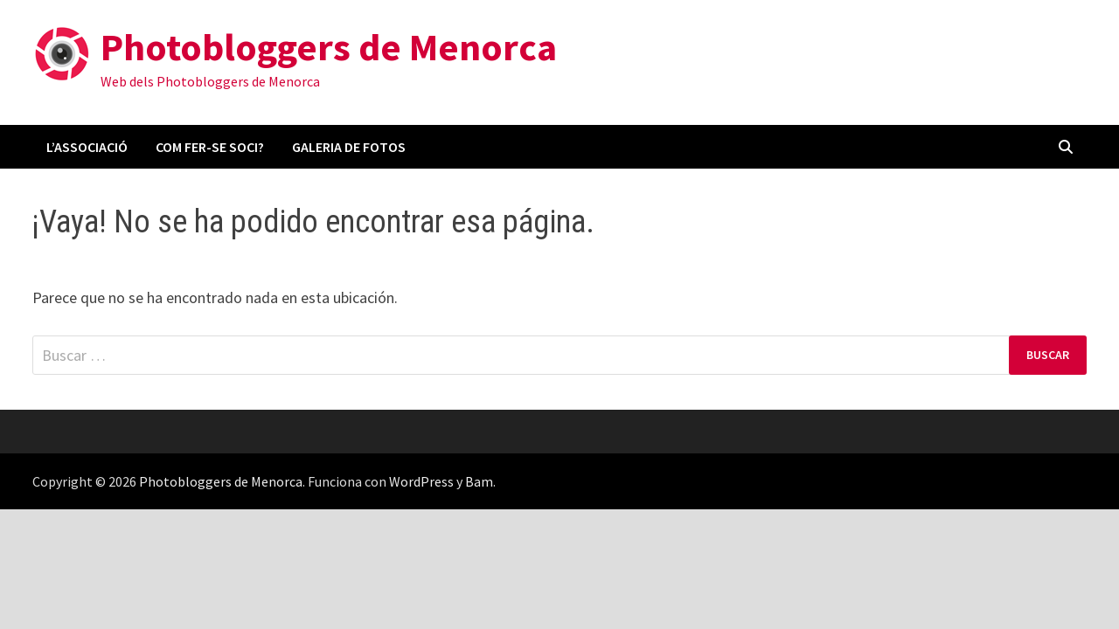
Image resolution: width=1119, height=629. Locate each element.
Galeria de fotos (349, 147)
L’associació (87, 147)
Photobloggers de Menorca (329, 47)
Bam (479, 481)
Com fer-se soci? (210, 147)
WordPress (421, 481)
